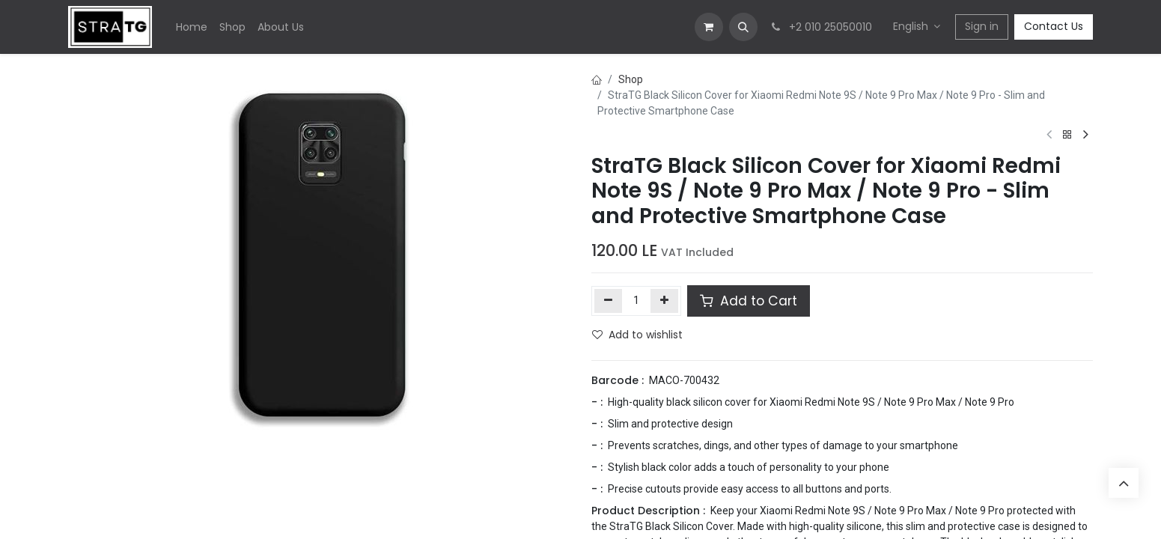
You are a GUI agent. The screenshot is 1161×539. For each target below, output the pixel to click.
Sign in (982, 26)
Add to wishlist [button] (637, 334)
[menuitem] (191, 27)
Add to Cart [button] (748, 301)
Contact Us (1053, 26)
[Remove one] (608, 301)
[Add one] (664, 301)
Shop (630, 79)
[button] (743, 27)
